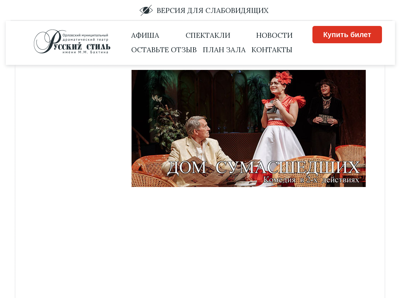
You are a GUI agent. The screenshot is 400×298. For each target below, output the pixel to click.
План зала (224, 49)
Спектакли (208, 35)
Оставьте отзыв (164, 49)
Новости (274, 35)
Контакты (272, 49)
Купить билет (347, 35)
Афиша (145, 35)
